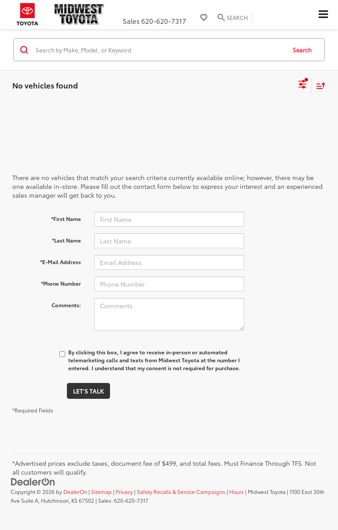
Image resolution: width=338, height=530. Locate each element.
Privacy (124, 491)
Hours (236, 491)
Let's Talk (88, 390)
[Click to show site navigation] (323, 14)
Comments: (66, 305)
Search (302, 50)
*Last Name (66, 240)
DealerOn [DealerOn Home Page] (75, 491)
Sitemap (101, 491)
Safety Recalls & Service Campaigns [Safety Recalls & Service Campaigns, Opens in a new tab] (181, 491)
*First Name (66, 218)
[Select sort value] (319, 85)
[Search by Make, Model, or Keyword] (159, 49)
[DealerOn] (33, 481)
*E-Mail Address (60, 261)
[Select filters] (302, 85)
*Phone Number (61, 283)
